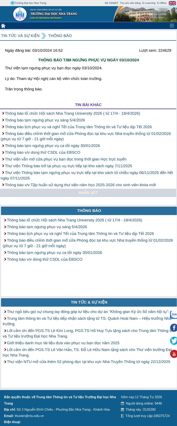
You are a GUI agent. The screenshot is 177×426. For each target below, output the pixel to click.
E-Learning (148, 2)
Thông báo (60, 36)
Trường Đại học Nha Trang (28, 3)
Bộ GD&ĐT (111, 2)
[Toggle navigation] (172, 25)
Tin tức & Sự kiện (89, 302)
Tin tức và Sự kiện (20, 36)
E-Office (162, 2)
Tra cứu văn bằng (130, 2)
